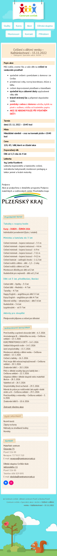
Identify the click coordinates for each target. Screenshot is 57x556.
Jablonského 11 (10, 467)
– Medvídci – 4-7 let (16, 287)
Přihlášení (44, 34)
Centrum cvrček (13, 502)
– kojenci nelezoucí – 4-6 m (22, 246)
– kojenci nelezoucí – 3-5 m (22, 243)
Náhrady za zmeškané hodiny (15, 428)
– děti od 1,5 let (21, 273)
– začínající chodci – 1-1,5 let (22, 260)
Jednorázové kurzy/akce (17, 328)
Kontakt (29, 34)
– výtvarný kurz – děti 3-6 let (22, 301)
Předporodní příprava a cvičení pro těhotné (21, 318)
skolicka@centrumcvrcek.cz (22, 476)
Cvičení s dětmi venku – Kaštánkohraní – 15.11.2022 (28, 51)
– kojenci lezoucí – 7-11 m (21, 253)
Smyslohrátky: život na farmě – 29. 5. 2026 (21, 386)
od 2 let (16, 266)
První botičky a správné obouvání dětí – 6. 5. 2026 (24, 333)
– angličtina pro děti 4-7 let (20, 297)
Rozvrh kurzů (8, 421)
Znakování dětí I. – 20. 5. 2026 (15, 367)
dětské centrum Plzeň (28, 499)
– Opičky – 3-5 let (16, 284)
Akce (29, 25)
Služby (7, 25)
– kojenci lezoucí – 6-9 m (21, 249)
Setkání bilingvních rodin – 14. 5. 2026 (19, 345)
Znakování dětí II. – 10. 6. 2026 (16, 401)
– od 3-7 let (14, 307)
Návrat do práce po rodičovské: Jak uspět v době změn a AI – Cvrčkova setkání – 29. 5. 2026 (23, 390)
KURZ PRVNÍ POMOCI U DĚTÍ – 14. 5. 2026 (20, 342)
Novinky (6, 431)
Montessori (13, 34)
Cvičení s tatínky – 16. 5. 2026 (15, 358)
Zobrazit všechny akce (13, 407)
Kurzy (19, 25)
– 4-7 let (10, 291)
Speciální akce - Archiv (32, 55)
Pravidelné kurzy (13, 217)
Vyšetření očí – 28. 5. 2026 (14, 382)
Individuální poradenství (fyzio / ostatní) (20, 232)
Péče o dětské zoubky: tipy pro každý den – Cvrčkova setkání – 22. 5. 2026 (21, 372)
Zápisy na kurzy (10, 424)
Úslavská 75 (8, 449)
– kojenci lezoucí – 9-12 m (21, 256)
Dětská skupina (45, 25)
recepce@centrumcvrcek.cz (22, 458)
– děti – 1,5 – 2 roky (21, 263)
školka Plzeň (44, 499)
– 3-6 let (12, 304)
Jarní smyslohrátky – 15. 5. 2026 (16, 349)
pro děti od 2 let (18, 270)
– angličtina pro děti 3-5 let (21, 294)
